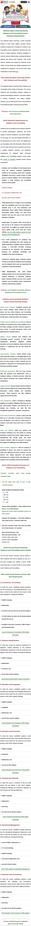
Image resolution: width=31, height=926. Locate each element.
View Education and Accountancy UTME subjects (15, 913)
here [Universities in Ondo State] (17, 71)
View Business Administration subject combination (15, 679)
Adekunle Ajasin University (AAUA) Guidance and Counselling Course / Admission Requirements (15, 33)
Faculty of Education (9, 159)
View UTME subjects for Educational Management (15, 869)
